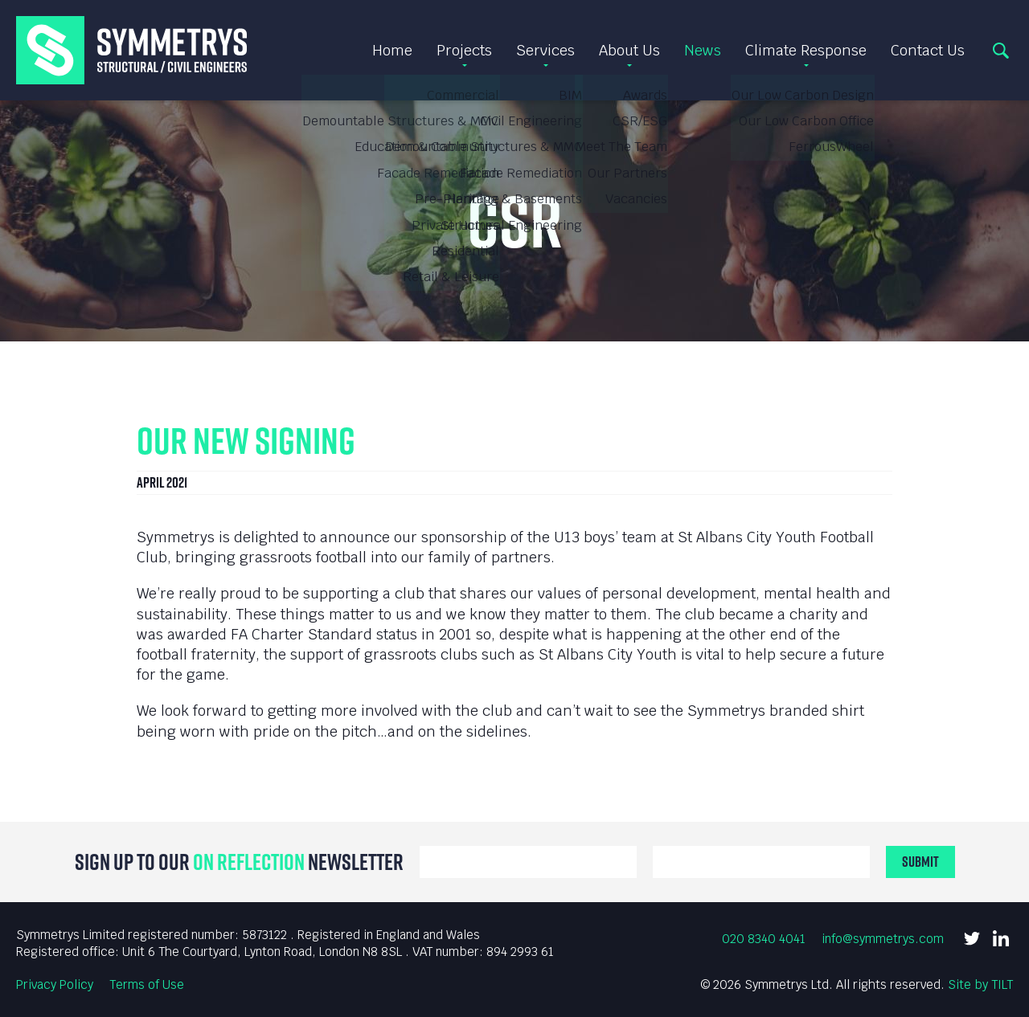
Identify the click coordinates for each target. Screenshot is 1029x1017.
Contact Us (928, 50)
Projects (464, 50)
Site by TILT (980, 984)
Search (1001, 51)
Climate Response (806, 50)
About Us (629, 50)
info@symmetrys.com (883, 938)
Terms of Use (146, 984)
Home (392, 50)
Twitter (972, 938)
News (702, 50)
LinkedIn (1001, 938)
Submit (920, 862)
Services (545, 50)
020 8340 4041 (764, 938)
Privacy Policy (54, 984)
